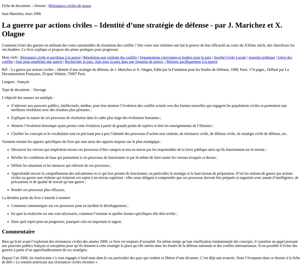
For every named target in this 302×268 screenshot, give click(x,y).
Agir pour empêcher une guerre (38, 62)
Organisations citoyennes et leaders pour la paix (175, 57)
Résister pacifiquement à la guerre (192, 62)
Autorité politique (261, 57)
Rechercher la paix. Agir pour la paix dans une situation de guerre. (114, 62)
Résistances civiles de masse (70, 6)
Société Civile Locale (230, 57)
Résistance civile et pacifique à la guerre (51, 57)
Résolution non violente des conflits (110, 57)
